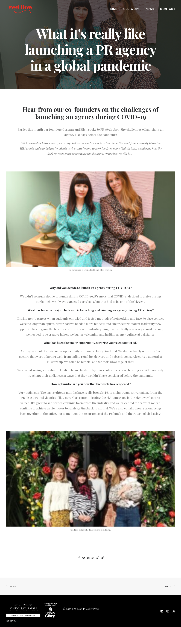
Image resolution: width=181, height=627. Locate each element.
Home (113, 11)
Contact (167, 11)
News (150, 11)
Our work (131, 11)
